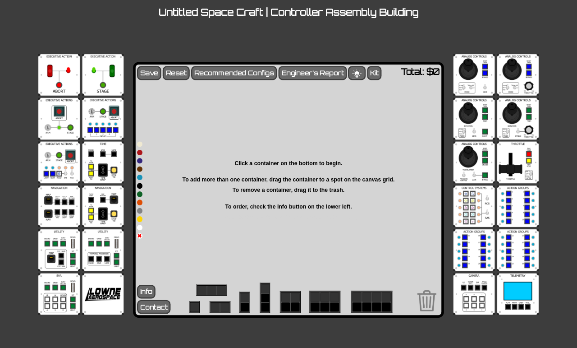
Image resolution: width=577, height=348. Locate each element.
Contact (154, 307)
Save (149, 73)
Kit (374, 73)
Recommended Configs (234, 73)
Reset (176, 73)
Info (146, 292)
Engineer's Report (313, 73)
